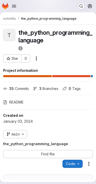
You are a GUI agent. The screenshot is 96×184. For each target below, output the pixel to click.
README (13, 102)
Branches (45, 88)
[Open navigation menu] (14, 6)
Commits (16, 88)
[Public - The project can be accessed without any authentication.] (20, 48)
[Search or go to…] (81, 6)
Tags (71, 88)
